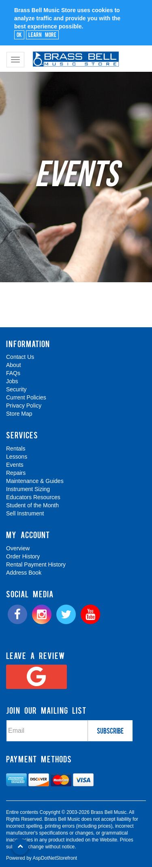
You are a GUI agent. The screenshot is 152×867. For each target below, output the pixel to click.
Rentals (15, 448)
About (13, 365)
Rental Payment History (36, 564)
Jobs (12, 381)
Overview (18, 548)
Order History (23, 556)
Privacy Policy (23, 405)
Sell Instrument (25, 513)
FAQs (13, 373)
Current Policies (26, 397)
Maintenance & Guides (35, 481)
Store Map (19, 413)
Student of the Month (32, 505)
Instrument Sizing (28, 489)
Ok (19, 34)
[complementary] (93, 822)
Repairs (16, 473)
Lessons (16, 456)
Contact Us (20, 357)
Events (15, 464)
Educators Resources (33, 497)
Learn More (42, 34)
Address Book (23, 572)
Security (16, 389)
